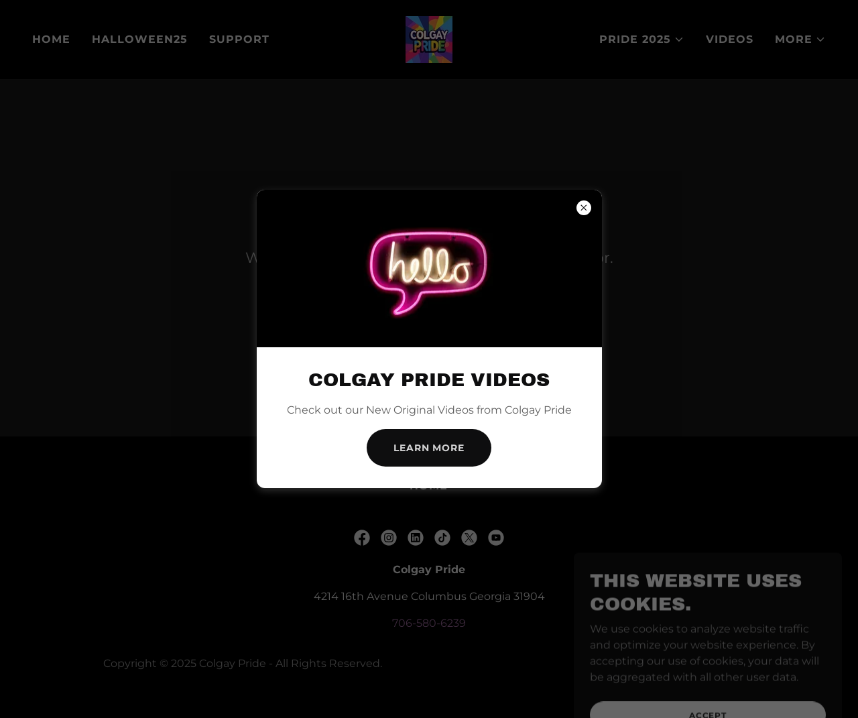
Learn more (429, 448)
